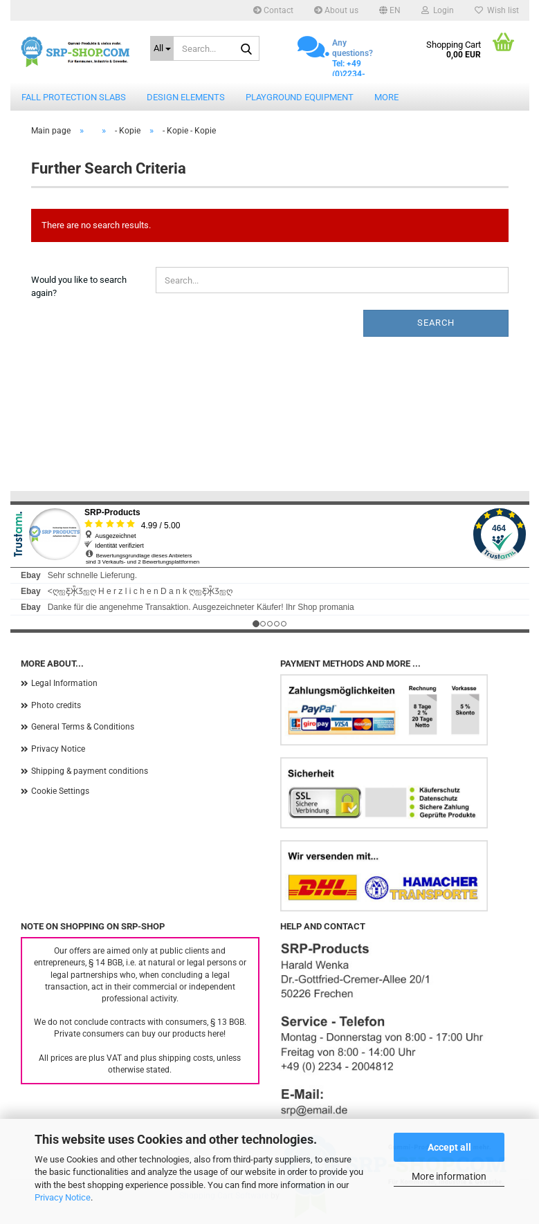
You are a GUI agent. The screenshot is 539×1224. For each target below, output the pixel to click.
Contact (273, 10)
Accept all (449, 1147)
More (386, 97)
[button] (390, 10)
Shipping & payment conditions (89, 771)
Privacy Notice (63, 1197)
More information (449, 1176)
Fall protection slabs (73, 97)
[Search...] (162, 48)
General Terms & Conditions (82, 727)
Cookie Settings (60, 791)
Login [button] (437, 10)
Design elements (186, 97)
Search (436, 322)
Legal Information (64, 683)
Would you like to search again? (79, 286)
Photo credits (56, 705)
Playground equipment (300, 97)
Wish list (497, 10)
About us (336, 10)
